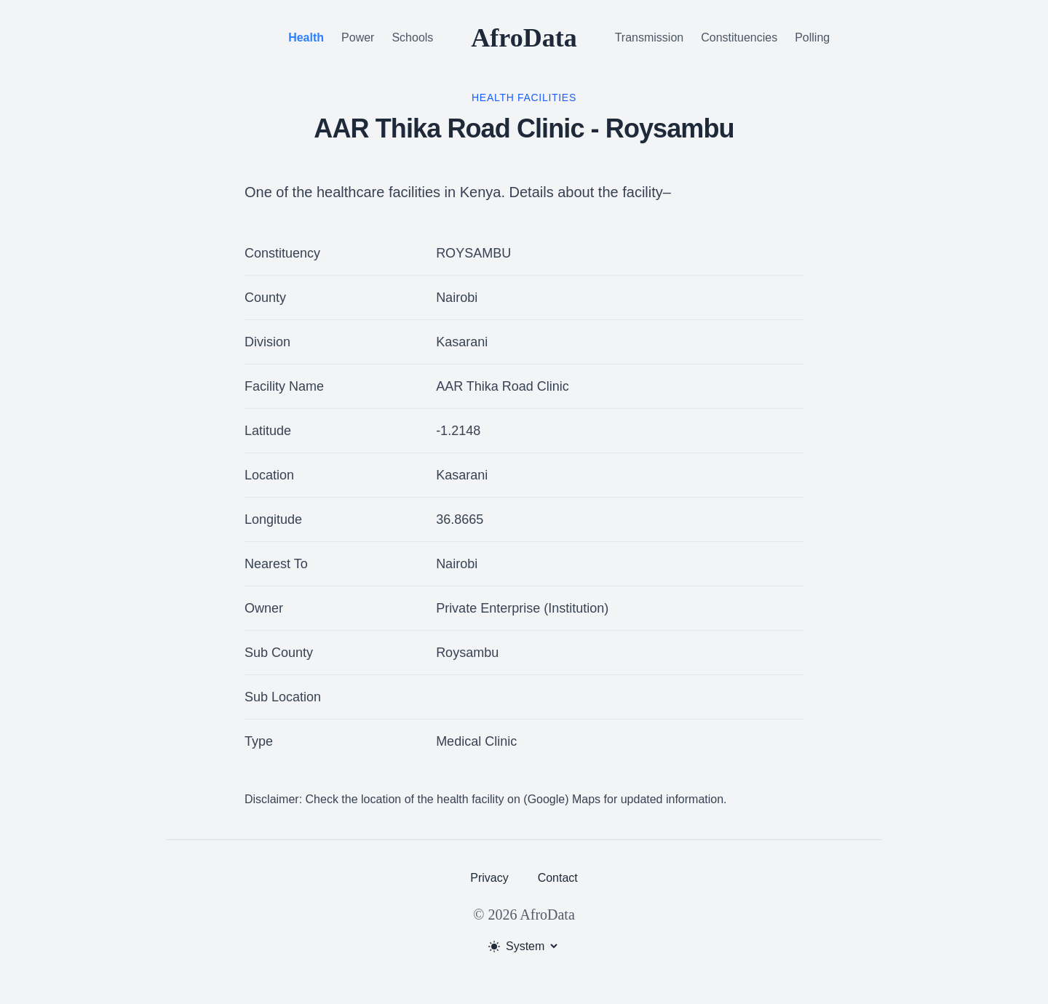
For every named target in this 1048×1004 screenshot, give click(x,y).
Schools (412, 37)
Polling (812, 37)
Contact (558, 878)
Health (306, 37)
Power (357, 37)
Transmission (649, 37)
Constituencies (739, 37)
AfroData (523, 37)
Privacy (489, 878)
